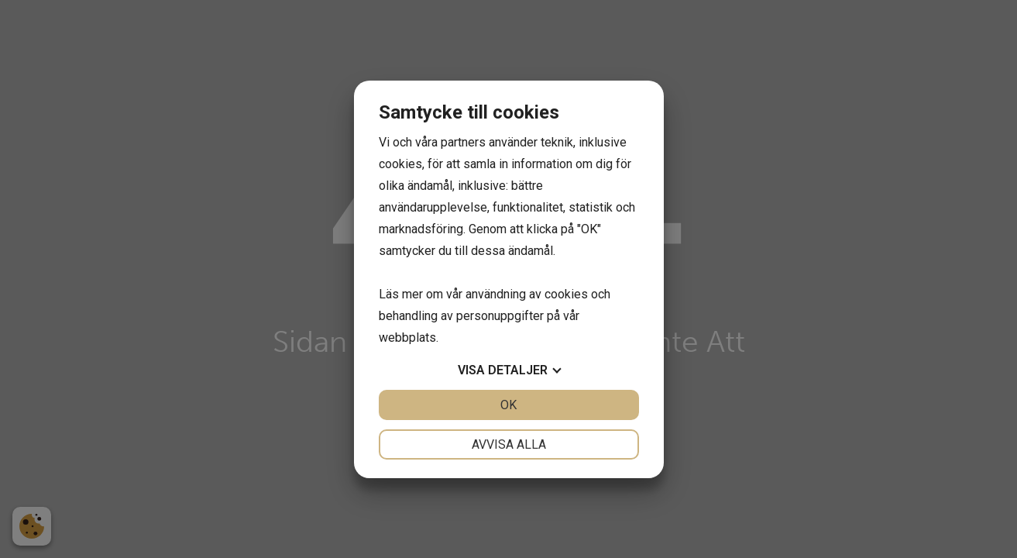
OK (508, 405)
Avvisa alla (509, 444)
